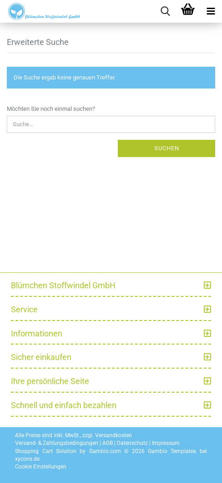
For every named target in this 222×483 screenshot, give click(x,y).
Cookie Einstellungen (40, 466)
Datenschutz (132, 443)
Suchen (166, 148)
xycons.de (27, 459)
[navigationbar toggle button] (210, 11)
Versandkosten (113, 435)
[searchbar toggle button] (165, 11)
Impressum (166, 443)
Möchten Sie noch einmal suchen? (51, 108)
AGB (107, 443)
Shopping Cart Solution (45, 451)
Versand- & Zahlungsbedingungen (56, 443)
